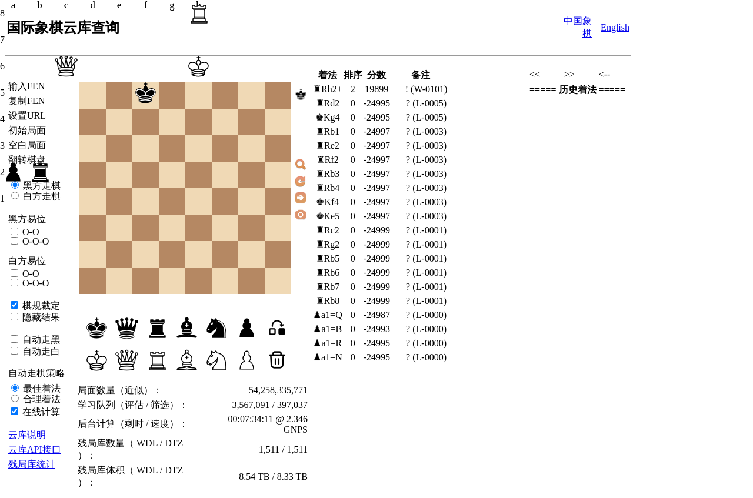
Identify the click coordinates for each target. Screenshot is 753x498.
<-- (605, 74)
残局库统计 (31, 464)
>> (569, 74)
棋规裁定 (40, 305)
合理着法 (41, 399)
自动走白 (40, 351)
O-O (29, 232)
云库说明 (27, 435)
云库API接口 (34, 449)
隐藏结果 (40, 317)
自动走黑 (40, 340)
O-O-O (34, 241)
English (615, 27)
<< (534, 74)
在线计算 (40, 412)
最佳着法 (41, 388)
